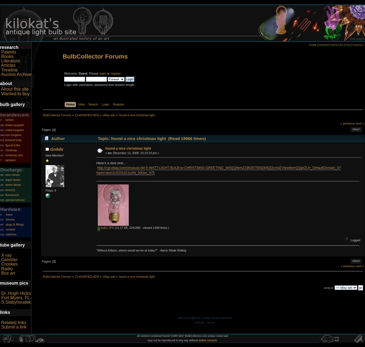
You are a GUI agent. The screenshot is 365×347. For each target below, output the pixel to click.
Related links (14, 322)
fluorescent (12, 195)
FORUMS (324, 45)
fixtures (10, 219)
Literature (10, 61)
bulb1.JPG (106, 227)
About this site (15, 89)
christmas (11, 150)
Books (7, 56)
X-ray (6, 255)
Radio (7, 268)
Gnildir (57, 149)
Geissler (9, 259)
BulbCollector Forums (95, 56)
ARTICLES (337, 45)
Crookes (9, 264)
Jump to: (329, 287)
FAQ (347, 45)
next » (360, 123)
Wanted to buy (15, 93)
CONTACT (358, 45)
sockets (10, 229)
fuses (9, 214)
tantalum (10, 160)
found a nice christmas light (128, 148)
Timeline (9, 70)
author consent (208, 340)
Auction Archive (16, 74)
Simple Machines (221, 317)
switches (11, 234)
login (102, 73)
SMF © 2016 (202, 317)
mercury (10, 190)
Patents (8, 52)
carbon (9, 119)
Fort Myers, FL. (16, 297)
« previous (347, 123)
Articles (8, 65)
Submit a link (14, 327)
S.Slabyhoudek (16, 302)
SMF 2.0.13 (185, 317)
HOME (312, 45)
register (116, 73)
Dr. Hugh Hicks (16, 293)
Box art (8, 273)
